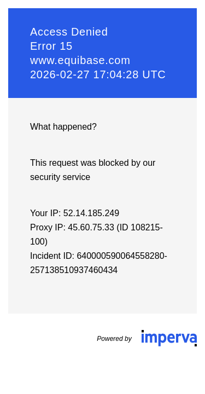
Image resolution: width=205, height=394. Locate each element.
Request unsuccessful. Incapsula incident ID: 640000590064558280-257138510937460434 (102, 197)
